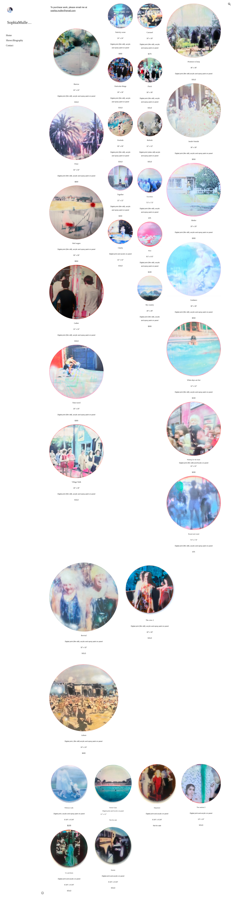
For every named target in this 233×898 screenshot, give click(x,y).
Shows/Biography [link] (14, 40)
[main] (76, 14)
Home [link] (9, 35)
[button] (229, 4)
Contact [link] (9, 45)
